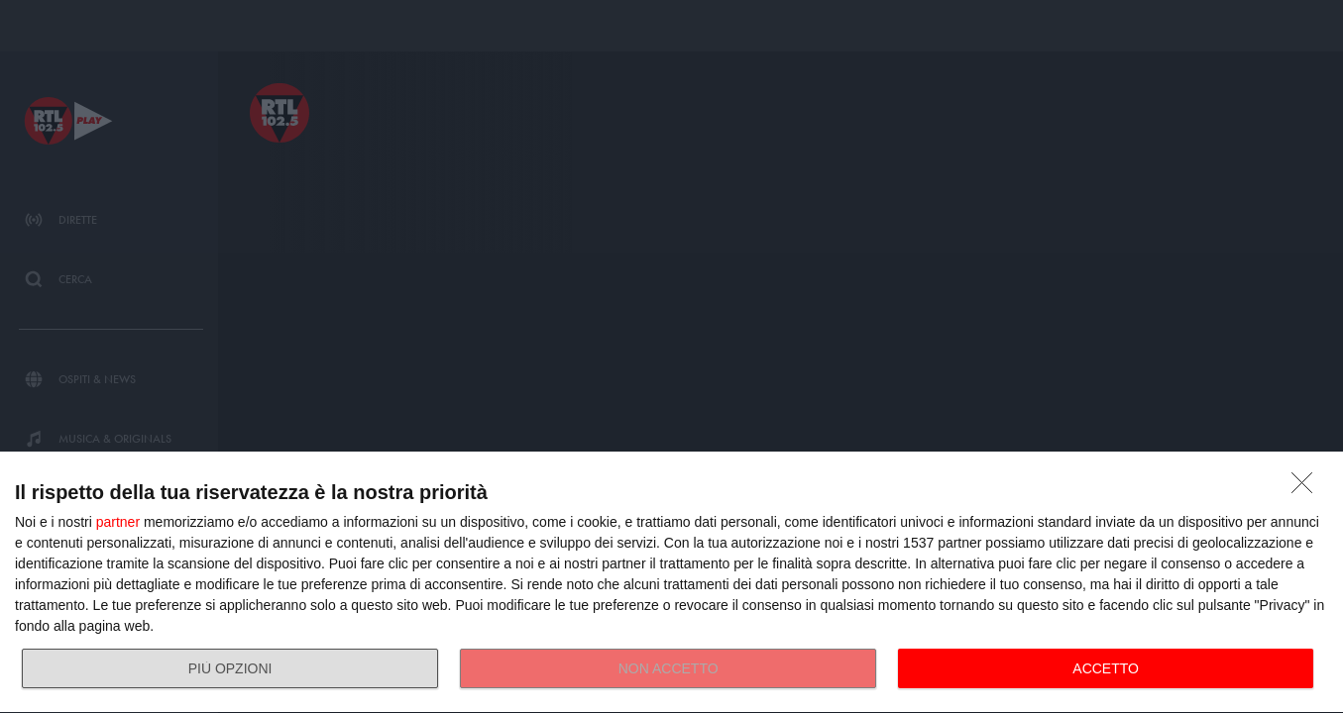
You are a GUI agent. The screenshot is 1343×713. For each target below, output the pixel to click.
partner (118, 522)
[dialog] (671, 583)
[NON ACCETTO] (1307, 488)
